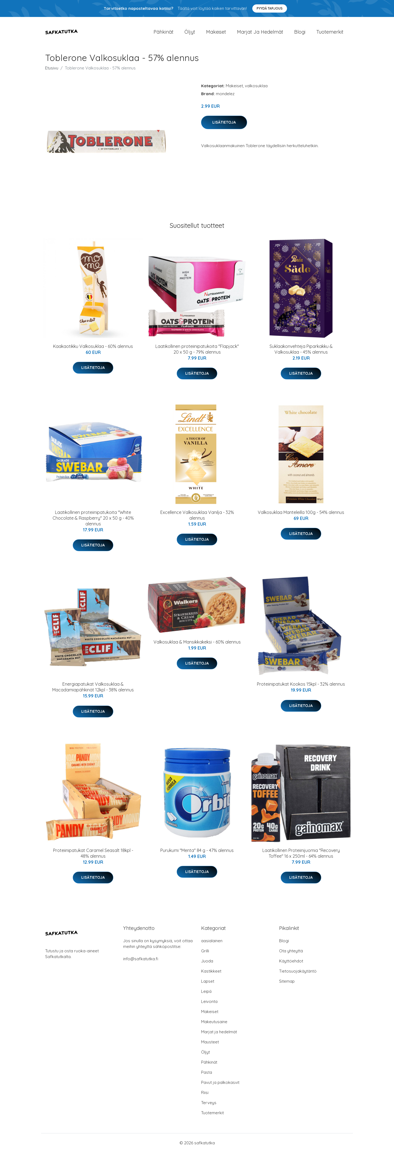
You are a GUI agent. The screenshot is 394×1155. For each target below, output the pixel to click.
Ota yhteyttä (291, 953)
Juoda (207, 963)
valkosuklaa (256, 88)
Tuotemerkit (329, 33)
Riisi (204, 1095)
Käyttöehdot (291, 963)
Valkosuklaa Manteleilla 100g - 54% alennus (301, 515)
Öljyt (189, 33)
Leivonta (209, 1004)
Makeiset (216, 33)
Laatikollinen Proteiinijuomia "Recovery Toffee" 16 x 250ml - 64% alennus (301, 856)
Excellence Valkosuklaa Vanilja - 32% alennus (197, 517)
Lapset (207, 984)
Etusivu (51, 70)
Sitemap (287, 984)
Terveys (208, 1105)
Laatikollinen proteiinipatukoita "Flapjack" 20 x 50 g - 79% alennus (197, 351)
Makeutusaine (214, 1024)
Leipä (206, 994)
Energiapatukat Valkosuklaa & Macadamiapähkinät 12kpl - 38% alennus (93, 690)
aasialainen (211, 943)
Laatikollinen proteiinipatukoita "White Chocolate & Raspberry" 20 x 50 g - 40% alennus (93, 520)
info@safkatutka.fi (140, 961)
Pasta (206, 1075)
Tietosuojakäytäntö (298, 973)
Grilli (205, 953)
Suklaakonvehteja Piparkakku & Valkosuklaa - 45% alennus (301, 351)
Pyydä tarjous (270, 8)
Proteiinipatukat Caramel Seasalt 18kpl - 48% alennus (93, 856)
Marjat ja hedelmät (260, 33)
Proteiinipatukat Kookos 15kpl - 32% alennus (301, 687)
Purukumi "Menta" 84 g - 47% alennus (197, 853)
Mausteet (210, 1044)
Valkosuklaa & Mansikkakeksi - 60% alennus (197, 644)
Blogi (299, 33)
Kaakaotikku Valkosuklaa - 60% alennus (93, 349)
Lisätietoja (224, 125)
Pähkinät (163, 33)
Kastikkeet (211, 973)
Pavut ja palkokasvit (220, 1085)
